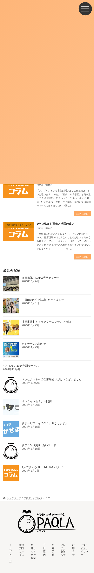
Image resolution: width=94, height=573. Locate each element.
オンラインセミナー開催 (37, 401)
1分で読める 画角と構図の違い (55, 223)
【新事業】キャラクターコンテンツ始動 (46, 321)
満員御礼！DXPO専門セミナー (40, 277)
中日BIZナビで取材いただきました (43, 299)
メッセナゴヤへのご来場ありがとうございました (52, 379)
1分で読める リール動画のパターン (43, 467)
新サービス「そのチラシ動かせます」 (45, 423)
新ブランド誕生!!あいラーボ (39, 445)
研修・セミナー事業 (33, 551)
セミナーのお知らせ (34, 343)
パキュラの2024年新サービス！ (22, 365)
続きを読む (82, 213)
